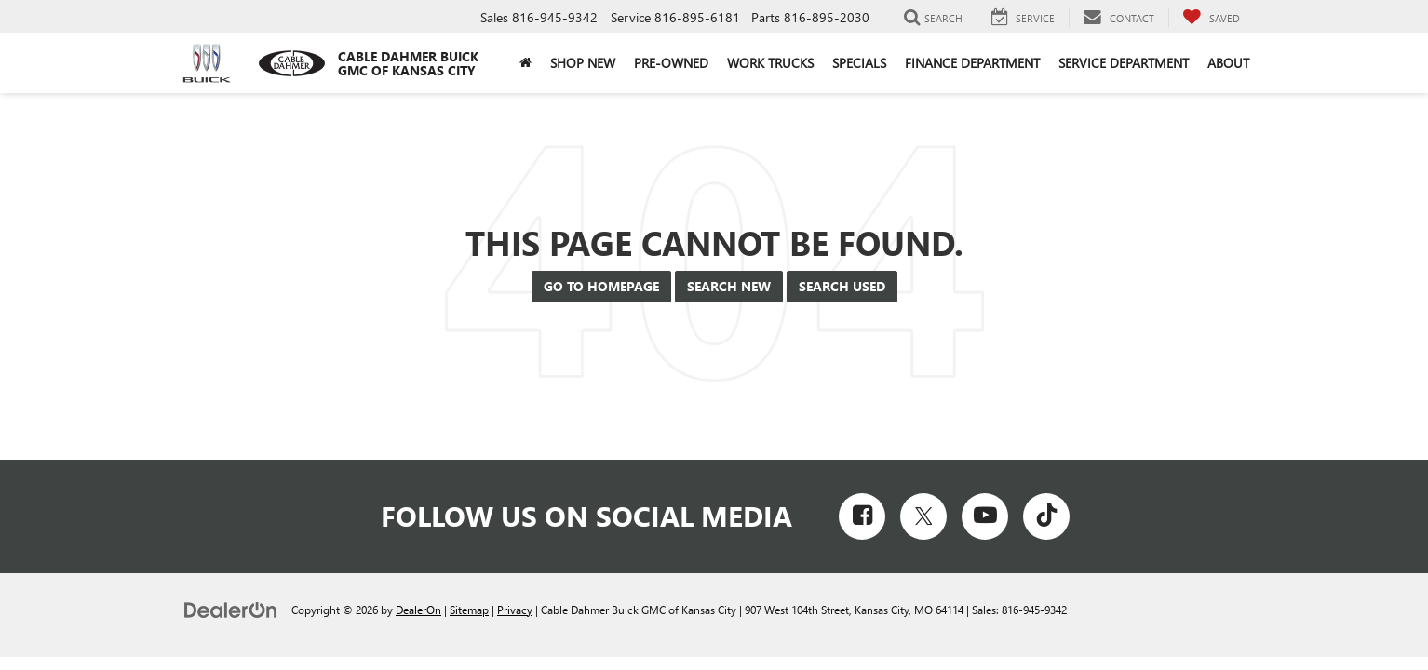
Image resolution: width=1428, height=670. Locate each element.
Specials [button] (859, 63)
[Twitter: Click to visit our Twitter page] (923, 516)
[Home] (525, 63)
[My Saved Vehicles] (1211, 17)
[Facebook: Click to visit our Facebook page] (862, 516)
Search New (729, 286)
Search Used (842, 286)
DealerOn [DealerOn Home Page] (418, 609)
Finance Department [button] (972, 63)
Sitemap (469, 609)
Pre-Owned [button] (671, 63)
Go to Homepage (601, 286)
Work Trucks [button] (770, 63)
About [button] (1228, 63)
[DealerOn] (230, 609)
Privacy (514, 609)
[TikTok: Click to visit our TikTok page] (1046, 516)
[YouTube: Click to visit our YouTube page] (985, 516)
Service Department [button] (1123, 63)
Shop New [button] (582, 63)
